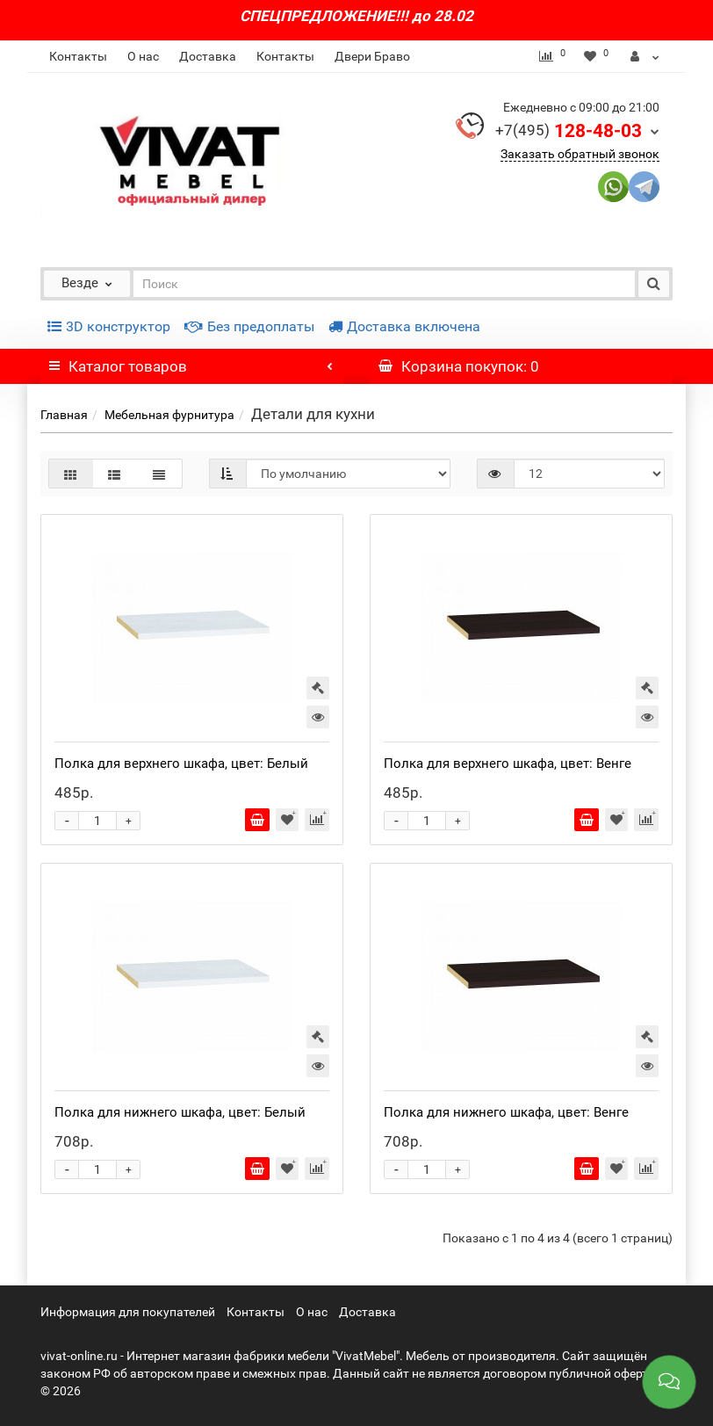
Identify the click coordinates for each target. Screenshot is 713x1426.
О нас (143, 56)
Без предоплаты (249, 326)
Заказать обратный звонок (580, 154)
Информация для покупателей (127, 1312)
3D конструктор (108, 326)
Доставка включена (404, 326)
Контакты (78, 56)
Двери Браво (372, 56)
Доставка (207, 56)
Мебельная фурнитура (169, 415)
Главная (64, 415)
